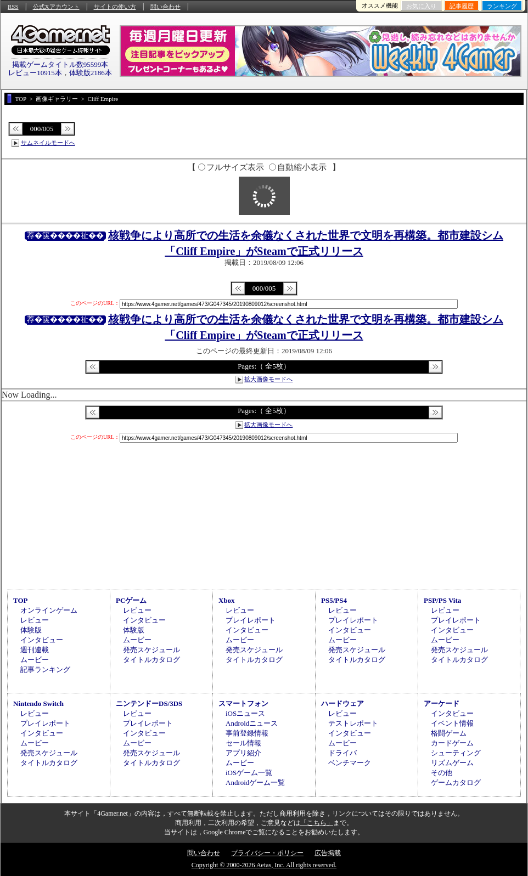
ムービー (34, 659)
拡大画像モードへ (268, 379)
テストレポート (353, 723)
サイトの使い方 (115, 6)
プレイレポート (251, 620)
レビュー (34, 620)
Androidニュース (252, 723)
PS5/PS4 (334, 600)
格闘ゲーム (449, 733)
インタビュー (41, 640)
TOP (20, 600)
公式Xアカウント (56, 6)
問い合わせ (165, 6)
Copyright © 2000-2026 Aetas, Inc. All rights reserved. (264, 865)
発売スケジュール (151, 650)
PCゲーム (131, 600)
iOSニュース (245, 713)
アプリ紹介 (243, 753)
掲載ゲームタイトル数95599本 (60, 64)
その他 (441, 772)
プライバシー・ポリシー (267, 853)
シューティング (456, 753)
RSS (13, 6)
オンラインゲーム (48, 610)
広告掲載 (327, 853)
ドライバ (342, 753)
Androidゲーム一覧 (255, 782)
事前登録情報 (247, 733)
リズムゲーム (452, 763)
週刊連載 (34, 650)
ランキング (502, 6)
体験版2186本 (90, 73)
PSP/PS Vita (442, 600)
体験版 (31, 630)
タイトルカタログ (151, 659)
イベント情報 (452, 723)
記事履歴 (462, 6)
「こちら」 (316, 823)
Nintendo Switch (38, 703)
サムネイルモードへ (48, 142)
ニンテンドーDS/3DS (149, 703)
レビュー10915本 (35, 73)
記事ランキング (45, 669)
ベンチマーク (349, 763)
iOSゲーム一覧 (249, 772)
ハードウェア (342, 703)
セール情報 (243, 743)
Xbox (226, 600)
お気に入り (421, 6)
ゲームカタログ (456, 782)
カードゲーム (452, 743)
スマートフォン (243, 703)
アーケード (441, 703)
